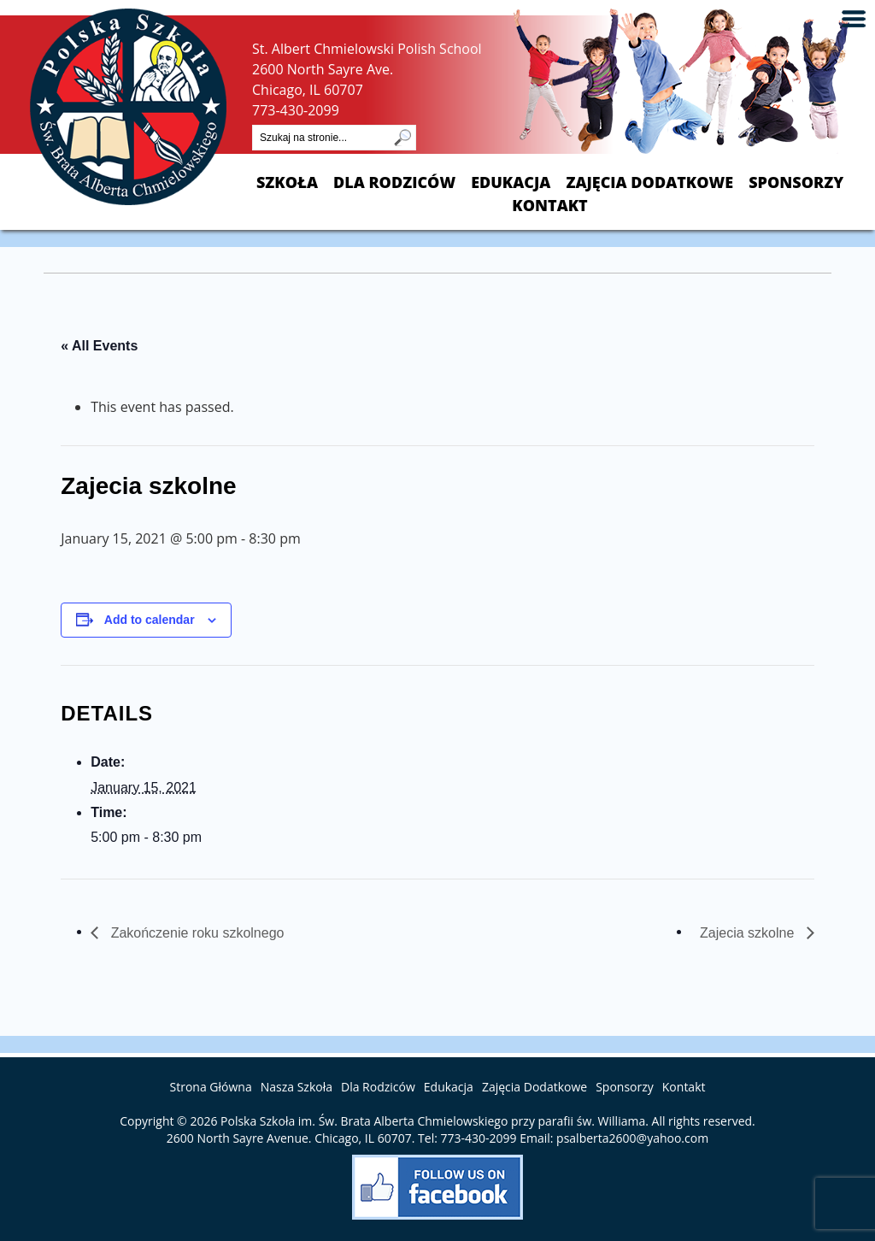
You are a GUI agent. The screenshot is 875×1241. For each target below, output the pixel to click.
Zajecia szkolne (749, 933)
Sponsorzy (796, 182)
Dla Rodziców (394, 182)
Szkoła (287, 182)
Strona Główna (211, 1087)
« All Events (99, 345)
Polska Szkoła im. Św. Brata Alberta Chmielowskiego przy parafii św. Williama (432, 1121)
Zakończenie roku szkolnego (195, 933)
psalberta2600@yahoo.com (632, 1138)
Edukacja (510, 182)
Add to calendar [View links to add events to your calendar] (149, 619)
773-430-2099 (295, 110)
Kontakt (549, 205)
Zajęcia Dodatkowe (649, 182)
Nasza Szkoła (296, 1087)
